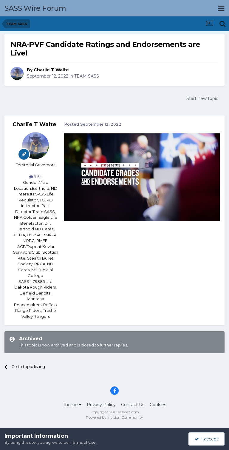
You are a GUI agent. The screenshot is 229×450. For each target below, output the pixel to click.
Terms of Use (83, 442)
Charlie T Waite (51, 70)
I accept (206, 439)
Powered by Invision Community (114, 417)
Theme (72, 404)
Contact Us (132, 404)
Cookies (158, 404)
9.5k (35, 176)
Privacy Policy (101, 404)
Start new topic (202, 98)
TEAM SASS (86, 76)
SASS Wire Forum (35, 8)
